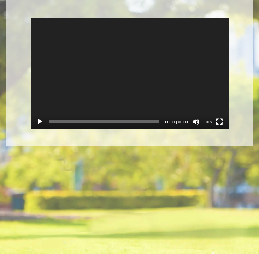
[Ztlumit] (195, 121)
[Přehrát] (39, 121)
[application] (130, 73)
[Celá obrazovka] (219, 121)
